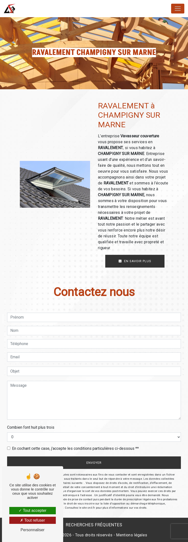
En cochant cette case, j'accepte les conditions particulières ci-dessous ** (75, 448)
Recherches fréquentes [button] (94, 524)
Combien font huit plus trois (30, 427)
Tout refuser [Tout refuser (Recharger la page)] (32, 520)
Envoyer (94, 463)
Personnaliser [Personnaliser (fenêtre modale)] (33, 530)
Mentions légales (131, 535)
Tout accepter (32, 510)
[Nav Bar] (177, 8)
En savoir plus (134, 261)
